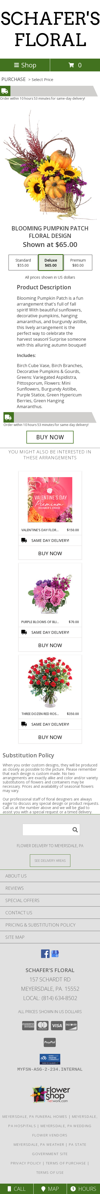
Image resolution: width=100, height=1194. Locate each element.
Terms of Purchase (66, 1163)
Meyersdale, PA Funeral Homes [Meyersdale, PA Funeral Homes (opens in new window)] (34, 1116)
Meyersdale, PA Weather (39, 1144)
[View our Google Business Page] (55, 956)
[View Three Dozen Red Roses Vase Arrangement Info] (50, 683)
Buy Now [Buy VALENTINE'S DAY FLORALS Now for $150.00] (50, 553)
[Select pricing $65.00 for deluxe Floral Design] (51, 262)
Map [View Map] (50, 1188)
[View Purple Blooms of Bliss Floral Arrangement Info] (50, 591)
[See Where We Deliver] (50, 860)
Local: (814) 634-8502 (50, 998)
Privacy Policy (26, 1163)
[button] (50, 1059)
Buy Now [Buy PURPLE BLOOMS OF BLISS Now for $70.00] (50, 645)
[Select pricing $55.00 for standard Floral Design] (23, 262)
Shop (25, 64)
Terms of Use (50, 1172)
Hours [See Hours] (83, 1188)
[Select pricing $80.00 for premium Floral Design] (78, 262)
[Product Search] (51, 830)
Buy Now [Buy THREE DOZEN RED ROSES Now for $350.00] (50, 737)
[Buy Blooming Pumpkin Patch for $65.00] (50, 437)
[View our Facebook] (45, 956)
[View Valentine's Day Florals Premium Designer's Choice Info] (50, 500)
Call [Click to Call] (17, 1188)
